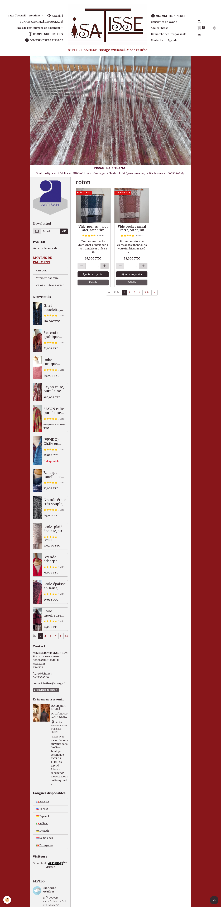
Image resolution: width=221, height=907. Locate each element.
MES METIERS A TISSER (168, 16)
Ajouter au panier (93, 274)
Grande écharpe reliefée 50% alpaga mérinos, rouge (54, 559)
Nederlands (44, 849)
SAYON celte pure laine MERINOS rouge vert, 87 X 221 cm (54, 411)
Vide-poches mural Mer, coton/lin (93, 228)
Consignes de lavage (164, 22)
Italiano (42, 835)
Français (43, 812)
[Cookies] (7, 900)
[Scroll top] (214, 900)
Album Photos (160, 28)
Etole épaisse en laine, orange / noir (55, 586)
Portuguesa (45, 857)
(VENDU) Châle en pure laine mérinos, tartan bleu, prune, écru (53, 442)
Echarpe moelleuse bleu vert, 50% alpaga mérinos (53, 475)
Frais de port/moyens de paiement (38, 27)
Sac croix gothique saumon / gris (52, 335)
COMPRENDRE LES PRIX (45, 34)
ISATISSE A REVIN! (58, 708)
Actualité (55, 15)
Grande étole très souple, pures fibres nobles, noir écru (55, 502)
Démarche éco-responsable (168, 34)
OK (64, 231)
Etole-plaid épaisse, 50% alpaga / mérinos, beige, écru (54, 529)
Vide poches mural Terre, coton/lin (132, 228)
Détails (93, 282)
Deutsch (42, 842)
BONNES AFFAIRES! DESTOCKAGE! (41, 21)
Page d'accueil (17, 15)
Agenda (172, 40)
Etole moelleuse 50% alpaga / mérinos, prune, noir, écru (55, 614)
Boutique (35, 15)
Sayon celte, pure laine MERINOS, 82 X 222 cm (55, 389)
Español (42, 827)
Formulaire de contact (45, 690)
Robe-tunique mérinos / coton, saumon (52, 362)
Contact (156, 40)
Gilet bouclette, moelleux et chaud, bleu (54, 308)
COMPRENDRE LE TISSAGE (44, 40)
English (42, 820)
